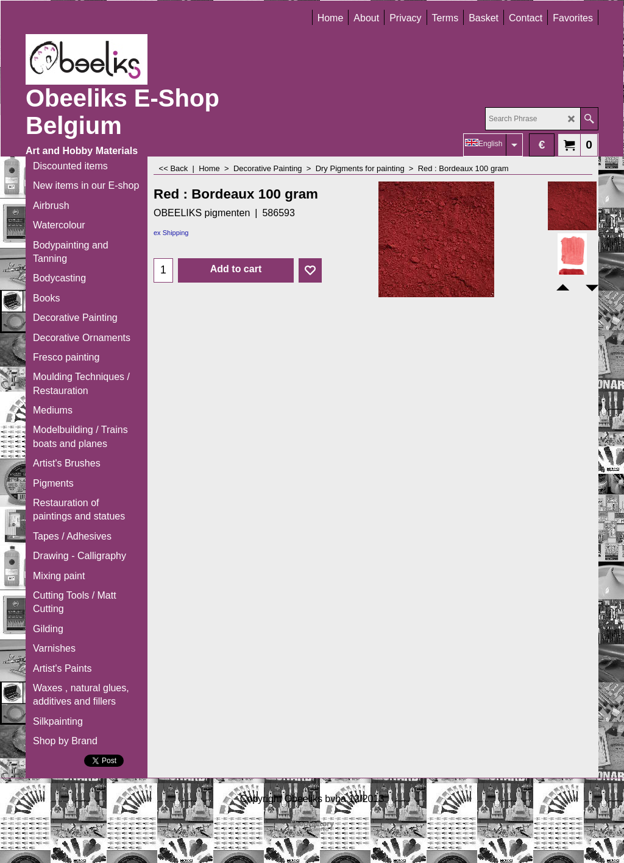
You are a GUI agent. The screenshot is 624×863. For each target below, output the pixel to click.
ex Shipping (171, 232)
